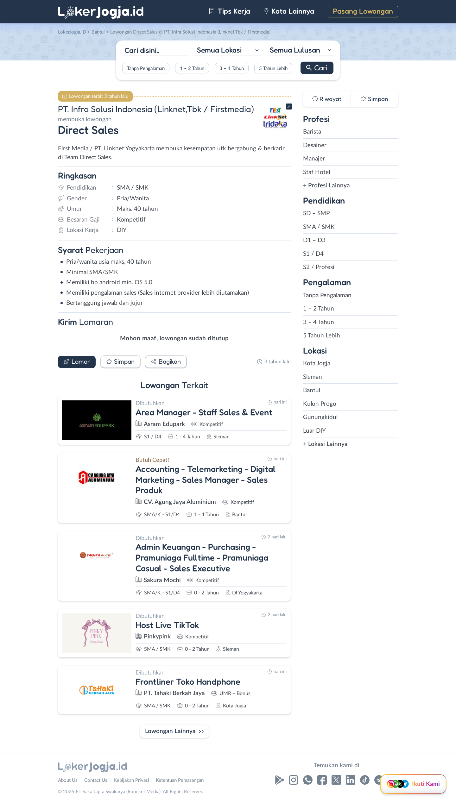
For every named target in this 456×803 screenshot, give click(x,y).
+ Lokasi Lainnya (325, 444)
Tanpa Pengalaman (146, 68)
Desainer (314, 145)
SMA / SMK (319, 227)
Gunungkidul (320, 417)
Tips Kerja (229, 11)
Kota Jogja (316, 364)
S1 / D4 (313, 254)
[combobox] (228, 50)
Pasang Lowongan (363, 11)
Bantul (311, 390)
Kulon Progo (319, 404)
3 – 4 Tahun (231, 68)
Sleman (312, 377)
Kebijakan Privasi (131, 780)
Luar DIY (314, 431)
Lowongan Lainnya (170, 731)
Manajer (314, 159)
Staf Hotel (316, 172)
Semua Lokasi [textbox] (219, 50)
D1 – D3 (314, 240)
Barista (312, 132)
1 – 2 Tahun (192, 68)
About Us (68, 780)
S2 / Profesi (318, 267)
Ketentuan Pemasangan (180, 780)
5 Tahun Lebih (273, 68)
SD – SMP (316, 213)
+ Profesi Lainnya (326, 186)
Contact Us (95, 780)
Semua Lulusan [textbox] (295, 50)
